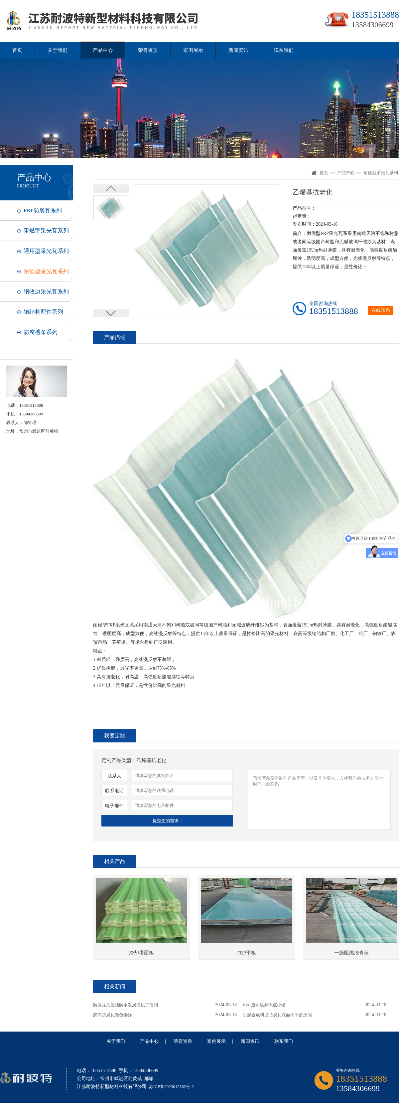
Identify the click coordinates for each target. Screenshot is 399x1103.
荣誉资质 (148, 50)
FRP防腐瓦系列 (43, 210)
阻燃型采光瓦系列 (46, 231)
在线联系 (380, 310)
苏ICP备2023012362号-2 (171, 1086)
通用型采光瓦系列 (46, 251)
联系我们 (284, 50)
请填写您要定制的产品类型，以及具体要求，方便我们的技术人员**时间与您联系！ (319, 800)
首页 (17, 50)
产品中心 (103, 50)
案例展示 (193, 50)
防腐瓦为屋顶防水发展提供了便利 (125, 1004)
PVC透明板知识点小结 (264, 1004)
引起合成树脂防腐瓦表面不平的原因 (277, 1014)
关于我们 (57, 50)
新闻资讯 (238, 50)
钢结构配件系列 (43, 312)
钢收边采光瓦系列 (46, 291)
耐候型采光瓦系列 (46, 271)
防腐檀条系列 (41, 332)
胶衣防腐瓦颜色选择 (112, 1014)
